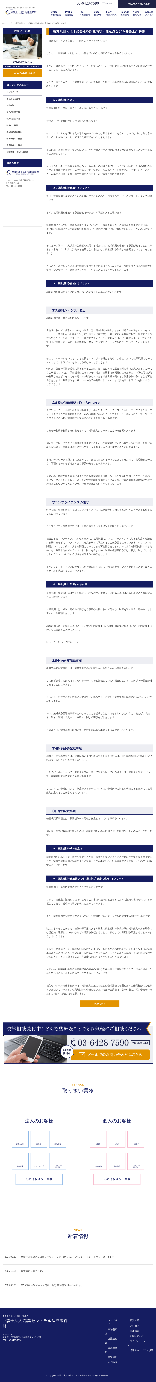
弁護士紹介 (70, 13)
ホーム (4, 23)
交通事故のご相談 (14, 145)
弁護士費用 (85, 13)
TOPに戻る (100, 1003)
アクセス (149, 13)
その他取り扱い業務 (39, 1179)
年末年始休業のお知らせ (34, 1271)
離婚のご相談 (12, 125)
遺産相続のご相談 (14, 132)
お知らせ (137, 13)
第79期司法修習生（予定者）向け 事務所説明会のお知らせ (52, 1285)
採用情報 (124, 13)
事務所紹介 (56, 13)
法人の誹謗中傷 (13, 112)
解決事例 (98, 13)
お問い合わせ (137, 1336)
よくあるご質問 (13, 99)
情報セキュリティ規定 (141, 1350)
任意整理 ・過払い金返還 (17, 152)
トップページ (12, 92)
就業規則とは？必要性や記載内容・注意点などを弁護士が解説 (40, 23)
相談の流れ (111, 13)
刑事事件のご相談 (14, 139)
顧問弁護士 (11, 105)
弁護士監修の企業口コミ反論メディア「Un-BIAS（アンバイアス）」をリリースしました (68, 1257)
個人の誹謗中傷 (13, 119)
